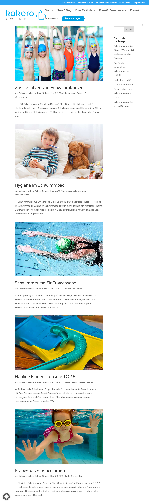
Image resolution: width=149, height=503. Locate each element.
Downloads (51, 19)
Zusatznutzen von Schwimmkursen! (50, 87)
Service (80, 93)
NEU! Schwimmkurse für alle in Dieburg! (123, 102)
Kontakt (134, 10)
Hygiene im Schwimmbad (40, 185)
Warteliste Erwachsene (106, 3)
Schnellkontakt (68, 3)
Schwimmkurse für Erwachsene (45, 283)
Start (47, 10)
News (73, 93)
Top (86, 93)
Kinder (67, 93)
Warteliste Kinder (85, 3)
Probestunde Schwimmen (40, 470)
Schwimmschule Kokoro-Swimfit (34, 93)
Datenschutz (125, 3)
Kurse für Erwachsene (111, 10)
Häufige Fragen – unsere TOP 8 (45, 376)
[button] (6, 496)
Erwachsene (68, 191)
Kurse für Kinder (84, 10)
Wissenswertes (22, 97)
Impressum (139, 3)
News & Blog (64, 10)
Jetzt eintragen (73, 18)
